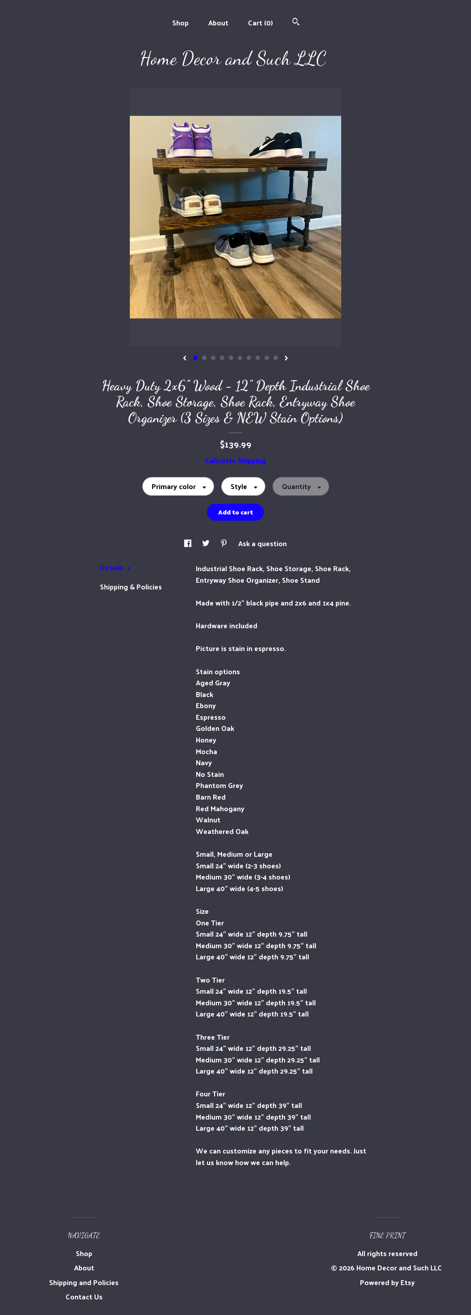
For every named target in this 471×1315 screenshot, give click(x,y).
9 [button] (266, 358)
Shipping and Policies (84, 1282)
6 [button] (240, 358)
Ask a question (262, 543)
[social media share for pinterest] (224, 543)
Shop (180, 22)
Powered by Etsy (387, 1282)
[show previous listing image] (184, 359)
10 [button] (275, 358)
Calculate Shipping (235, 460)
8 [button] (258, 358)
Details (115, 567)
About (218, 22)
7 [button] (249, 358)
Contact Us (84, 1296)
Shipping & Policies (131, 586)
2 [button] (204, 358)
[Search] (296, 22)
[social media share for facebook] (188, 543)
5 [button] (231, 358)
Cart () (260, 22)
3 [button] (213, 358)
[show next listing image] (286, 359)
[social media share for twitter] (206, 543)
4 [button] (222, 358)
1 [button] (195, 358)
